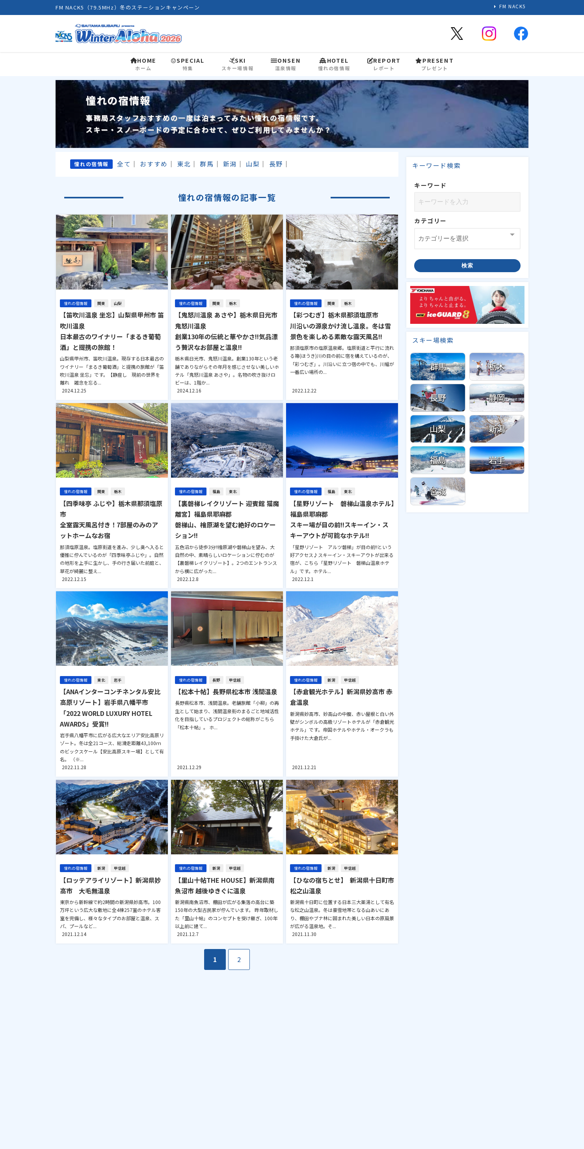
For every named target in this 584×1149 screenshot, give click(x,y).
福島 (216, 491)
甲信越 (235, 680)
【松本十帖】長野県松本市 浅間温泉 (226, 691)
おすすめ (153, 163)
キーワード (430, 185)
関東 (101, 303)
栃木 (233, 303)
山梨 (253, 163)
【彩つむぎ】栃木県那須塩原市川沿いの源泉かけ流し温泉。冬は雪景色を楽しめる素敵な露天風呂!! (340, 325)
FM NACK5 (512, 6)
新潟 (230, 163)
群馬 (207, 163)
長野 (276, 163)
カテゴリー (430, 221)
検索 (467, 265)
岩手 (118, 680)
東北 (184, 163)
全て (124, 163)
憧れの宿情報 (75, 303)
